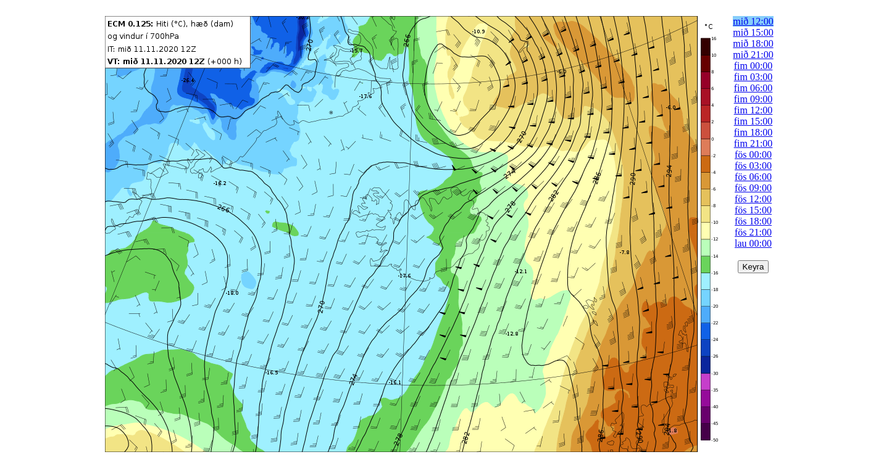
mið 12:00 (753, 21)
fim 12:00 (753, 110)
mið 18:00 (753, 43)
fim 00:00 (753, 65)
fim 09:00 (753, 99)
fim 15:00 (753, 121)
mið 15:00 (753, 32)
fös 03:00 (753, 165)
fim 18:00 (753, 132)
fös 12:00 (753, 199)
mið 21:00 (753, 54)
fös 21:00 (753, 232)
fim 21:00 (753, 143)
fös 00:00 (753, 154)
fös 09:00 (753, 188)
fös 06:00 (753, 176)
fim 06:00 (753, 88)
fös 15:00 (753, 210)
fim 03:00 (753, 77)
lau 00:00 (753, 243)
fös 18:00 (753, 221)
